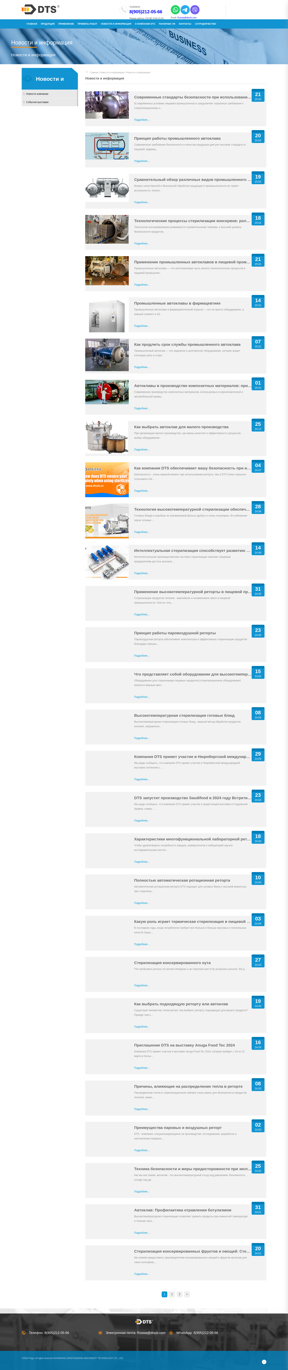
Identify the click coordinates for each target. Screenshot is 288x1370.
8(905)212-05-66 (143, 11)
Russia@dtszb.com (184, 17)
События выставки (38, 102)
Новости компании (38, 93)
